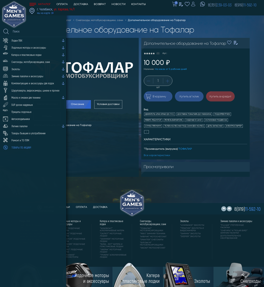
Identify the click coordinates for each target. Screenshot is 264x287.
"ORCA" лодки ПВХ (29, 239)
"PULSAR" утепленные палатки (232, 226)
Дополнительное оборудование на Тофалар (157, 20)
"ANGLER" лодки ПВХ (30, 236)
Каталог (40, 4)
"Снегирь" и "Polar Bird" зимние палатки (234, 232)
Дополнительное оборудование (230, 237)
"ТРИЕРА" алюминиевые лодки (113, 256)
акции (45, 207)
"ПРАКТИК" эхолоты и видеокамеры (192, 229)
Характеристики (47, 104)
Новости (119, 4)
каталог (25, 207)
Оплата (62, 4)
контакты (46, 211)
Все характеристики (157, 155)
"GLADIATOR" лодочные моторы (72, 240)
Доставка (81, 4)
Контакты (138, 4)
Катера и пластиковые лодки (111, 223)
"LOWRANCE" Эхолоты (192, 225)
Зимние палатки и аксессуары (236, 221)
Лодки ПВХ (24, 221)
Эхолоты (184, 221)
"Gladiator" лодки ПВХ (32, 234)
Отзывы (47, 116)
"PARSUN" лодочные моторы (71, 235)
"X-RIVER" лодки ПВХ (30, 242)
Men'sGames (48, 20)
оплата (81, 207)
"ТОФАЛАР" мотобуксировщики (151, 230)
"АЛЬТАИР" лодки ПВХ (31, 230)
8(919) (245, 4)
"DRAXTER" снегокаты (151, 240)
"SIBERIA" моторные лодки (110, 251)
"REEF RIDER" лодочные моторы (72, 245)
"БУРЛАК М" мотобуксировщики (151, 244)
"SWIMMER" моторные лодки (112, 240)
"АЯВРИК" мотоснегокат (153, 237)
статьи (64, 207)
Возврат (100, 4)
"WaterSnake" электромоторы (69, 256)
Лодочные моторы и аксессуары (70, 223)
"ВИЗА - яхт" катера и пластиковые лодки (111, 245)
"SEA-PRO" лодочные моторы (71, 251)
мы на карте (43, 12)
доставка (100, 207)
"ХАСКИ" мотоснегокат (152, 248)
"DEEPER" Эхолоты (190, 236)
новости (26, 211)
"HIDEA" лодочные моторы (70, 230)
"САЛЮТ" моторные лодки (111, 235)
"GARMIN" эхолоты (190, 234)
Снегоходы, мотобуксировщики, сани (99, 20)
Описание (77, 104)
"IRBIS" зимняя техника (152, 234)
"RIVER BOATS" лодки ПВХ (30, 226)
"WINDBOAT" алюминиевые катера (112, 230)
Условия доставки (108, 104)
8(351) (220, 4)
